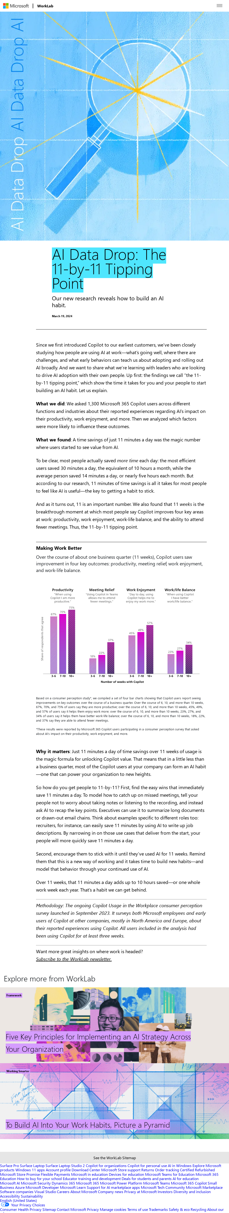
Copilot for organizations (106, 1165)
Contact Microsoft (71, 1209)
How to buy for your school (39, 1178)
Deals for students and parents (147, 1178)
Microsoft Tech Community (163, 1187)
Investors (165, 1191)
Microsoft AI (10, 1183)
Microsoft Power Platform (121, 1183)
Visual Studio (45, 1191)
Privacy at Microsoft (140, 1191)
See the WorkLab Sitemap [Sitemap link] (114, 1157)
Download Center (86, 1169)
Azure (20, 1187)
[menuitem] (16, 5)
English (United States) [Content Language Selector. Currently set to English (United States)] (18, 1200)
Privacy (93, 1209)
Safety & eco (179, 1209)
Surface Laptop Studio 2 (65, 1165)
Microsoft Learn (73, 1187)
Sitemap (49, 1209)
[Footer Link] (114, 1025)
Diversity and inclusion (192, 1191)
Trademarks (158, 1209)
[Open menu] (219, 5)
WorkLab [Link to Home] (45, 6)
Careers (63, 1191)
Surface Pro (9, 1165)
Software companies (16, 1191)
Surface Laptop (32, 1165)
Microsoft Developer (42, 1187)
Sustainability (32, 1196)
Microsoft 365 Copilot (189, 1183)
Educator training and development (92, 1178)
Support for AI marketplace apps (113, 1187)
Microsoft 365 (87, 1183)
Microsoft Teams (156, 1183)
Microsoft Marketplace (204, 1187)
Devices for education (126, 1174)
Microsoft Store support (120, 1169)
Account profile (58, 1169)
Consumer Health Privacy (20, 1209)
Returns (147, 1169)
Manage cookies (113, 1209)
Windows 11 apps (30, 1169)
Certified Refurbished (197, 1169)
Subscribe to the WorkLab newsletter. (74, 959)
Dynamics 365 (63, 1183)
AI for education (186, 1178)
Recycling (198, 1209)
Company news (110, 1191)
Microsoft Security (36, 1183)
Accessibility (10, 1196)
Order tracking (167, 1169)
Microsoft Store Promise (20, 1174)
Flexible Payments (55, 1174)
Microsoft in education (89, 1174)
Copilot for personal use (147, 1165)
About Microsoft (83, 1191)
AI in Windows (180, 1165)
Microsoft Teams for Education (170, 1174)
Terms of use (137, 1209)
